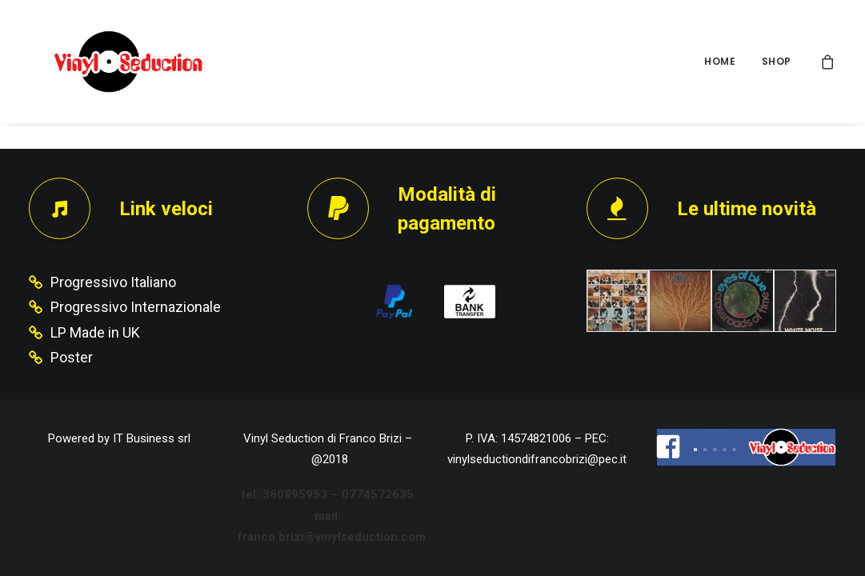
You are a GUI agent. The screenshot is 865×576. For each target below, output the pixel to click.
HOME (719, 61)
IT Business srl (151, 438)
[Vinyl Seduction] (109, 62)
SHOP (776, 61)
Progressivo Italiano (113, 282)
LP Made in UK (95, 332)
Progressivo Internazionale (135, 306)
